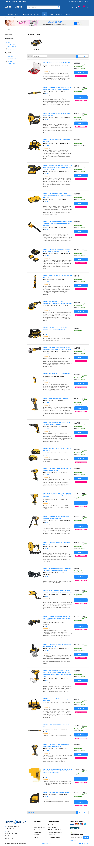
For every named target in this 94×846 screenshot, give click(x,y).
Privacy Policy (51, 834)
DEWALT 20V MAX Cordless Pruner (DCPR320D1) (56, 374)
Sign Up (86, 837)
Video (17, 14)
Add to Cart (81, 72)
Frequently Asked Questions (55, 832)
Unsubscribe (73, 840)
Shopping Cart (37, 829)
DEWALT (47, 93)
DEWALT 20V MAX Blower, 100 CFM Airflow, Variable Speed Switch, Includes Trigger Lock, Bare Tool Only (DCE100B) (57, 223)
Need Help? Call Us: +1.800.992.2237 (79, 1)
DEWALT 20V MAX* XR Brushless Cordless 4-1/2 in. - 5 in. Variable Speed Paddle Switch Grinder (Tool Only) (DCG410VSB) (57, 618)
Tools (45, 14)
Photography (10, 14)
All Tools (36, 43)
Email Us (12, 829)
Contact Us (14, 1)
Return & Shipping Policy (54, 837)
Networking (59, 14)
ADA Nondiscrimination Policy (55, 829)
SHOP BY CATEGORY (34, 34)
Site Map (36, 837)
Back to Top (31, 812)
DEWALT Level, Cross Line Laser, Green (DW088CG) (56, 792)
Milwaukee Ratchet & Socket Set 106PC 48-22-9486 (57, 62)
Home (6, 18)
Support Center (52, 827)
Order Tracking (22, 1)
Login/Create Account (39, 827)
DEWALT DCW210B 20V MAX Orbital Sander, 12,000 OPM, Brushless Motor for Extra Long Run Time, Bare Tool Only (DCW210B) (57, 167)
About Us (8, 1)
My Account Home (38, 825)
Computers (37, 14)
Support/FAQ (37, 834)
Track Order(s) (37, 832)
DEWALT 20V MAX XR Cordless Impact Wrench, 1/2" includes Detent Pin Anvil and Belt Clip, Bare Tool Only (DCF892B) (57, 494)
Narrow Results (10, 34)
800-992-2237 (15, 826)
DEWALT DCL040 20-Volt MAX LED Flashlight (55, 398)
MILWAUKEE (48, 69)
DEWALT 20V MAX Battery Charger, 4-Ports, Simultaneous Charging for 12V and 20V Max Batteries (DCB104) (57, 195)
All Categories (68, 14)
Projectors (51, 14)
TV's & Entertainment (27, 14)
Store (11, 18)
